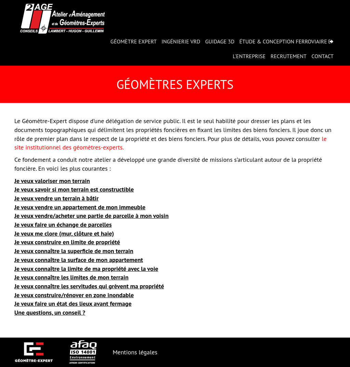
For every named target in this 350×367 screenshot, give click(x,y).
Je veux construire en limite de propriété (67, 242)
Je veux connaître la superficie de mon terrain (73, 251)
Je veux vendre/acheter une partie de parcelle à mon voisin (91, 216)
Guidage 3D (219, 41)
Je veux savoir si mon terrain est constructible (74, 189)
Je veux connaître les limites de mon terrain (71, 277)
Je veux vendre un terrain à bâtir (56, 198)
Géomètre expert (133, 41)
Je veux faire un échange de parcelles (63, 224)
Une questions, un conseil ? (49, 312)
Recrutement (288, 56)
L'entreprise (249, 56)
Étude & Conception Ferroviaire (286, 41)
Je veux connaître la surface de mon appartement (78, 260)
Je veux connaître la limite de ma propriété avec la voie (86, 269)
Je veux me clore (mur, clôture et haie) (64, 233)
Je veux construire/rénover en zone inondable (74, 295)
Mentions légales (135, 352)
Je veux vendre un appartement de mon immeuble (79, 207)
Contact (322, 56)
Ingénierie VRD (181, 41)
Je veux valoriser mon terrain (52, 181)
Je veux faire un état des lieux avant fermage (73, 303)
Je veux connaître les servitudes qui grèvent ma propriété (89, 286)
